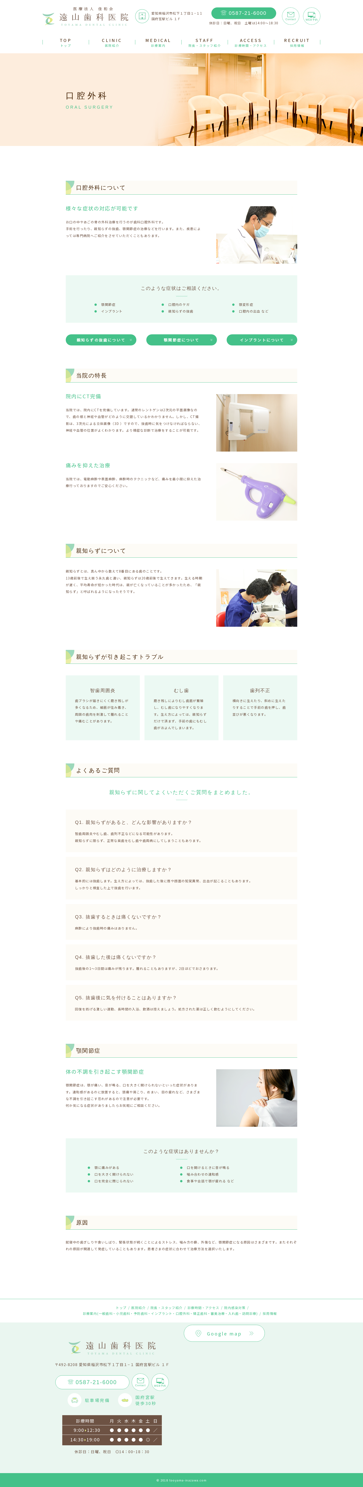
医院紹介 (138, 1307)
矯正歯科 (200, 1313)
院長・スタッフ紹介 (166, 1307)
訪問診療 (249, 1313)
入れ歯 (233, 1313)
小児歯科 (123, 1313)
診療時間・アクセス (203, 1307)
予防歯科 (141, 1313)
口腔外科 (183, 1313)
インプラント (161, 1313)
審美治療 (218, 1313)
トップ (121, 1307)
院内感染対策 (234, 1307)
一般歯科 (106, 1313)
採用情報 (270, 1313)
